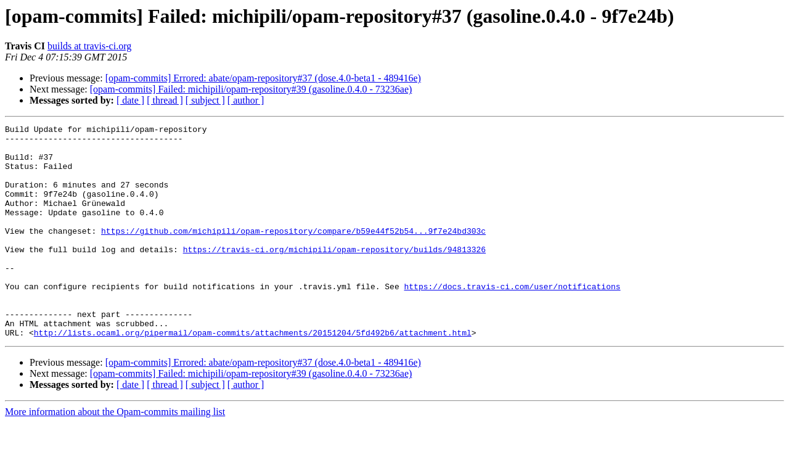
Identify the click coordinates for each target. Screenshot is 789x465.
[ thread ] (165, 100)
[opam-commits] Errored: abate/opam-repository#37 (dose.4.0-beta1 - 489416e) (263, 78)
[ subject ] (205, 100)
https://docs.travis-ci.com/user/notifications (512, 319)
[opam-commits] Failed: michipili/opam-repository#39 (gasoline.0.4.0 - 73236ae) (251, 89)
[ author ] (245, 100)
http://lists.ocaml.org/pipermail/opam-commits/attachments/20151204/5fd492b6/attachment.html (253, 375)
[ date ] (130, 100)
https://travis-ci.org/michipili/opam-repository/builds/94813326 (334, 275)
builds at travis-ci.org (89, 46)
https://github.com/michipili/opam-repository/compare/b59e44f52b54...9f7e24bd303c (293, 252)
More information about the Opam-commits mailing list (115, 454)
